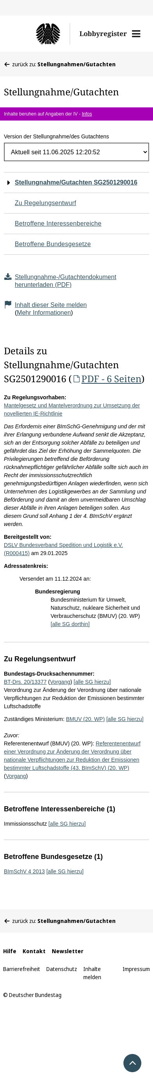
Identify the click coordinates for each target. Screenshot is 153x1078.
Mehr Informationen (44, 312)
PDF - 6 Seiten (106, 378)
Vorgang (60, 682)
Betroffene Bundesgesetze (53, 244)
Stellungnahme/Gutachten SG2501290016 (76, 182)
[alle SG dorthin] (70, 624)
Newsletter (67, 951)
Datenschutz (61, 969)
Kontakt (34, 951)
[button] (136, 33)
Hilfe (9, 951)
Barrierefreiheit (21, 969)
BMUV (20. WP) (85, 719)
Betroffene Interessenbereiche (58, 223)
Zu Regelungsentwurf (45, 203)
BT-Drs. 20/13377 (25, 682)
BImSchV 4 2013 (24, 871)
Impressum (136, 969)
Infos (87, 114)
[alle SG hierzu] (92, 682)
